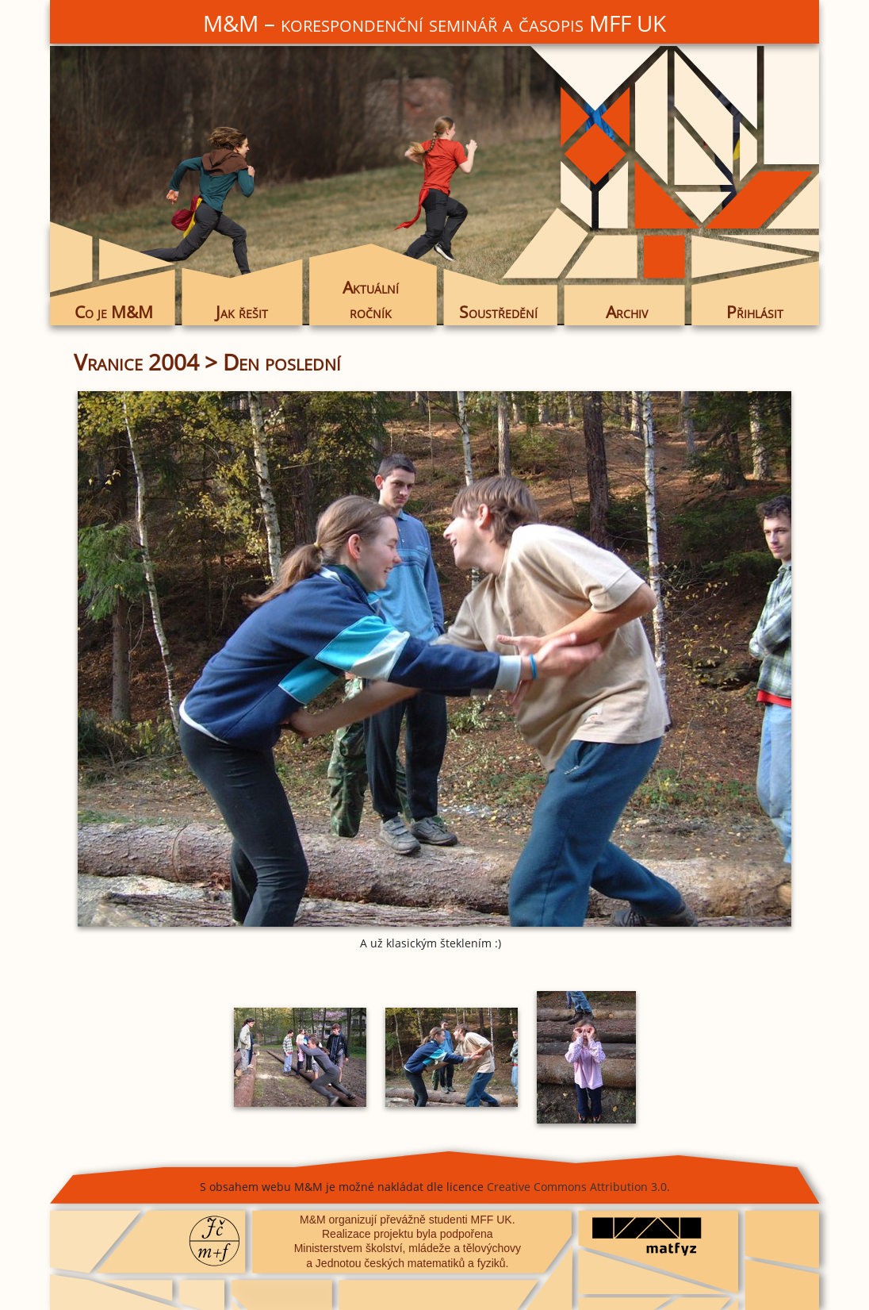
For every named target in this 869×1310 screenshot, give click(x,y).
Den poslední (282, 362)
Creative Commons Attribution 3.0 (577, 1186)
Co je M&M (114, 312)
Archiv (627, 312)
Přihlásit (754, 312)
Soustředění (498, 312)
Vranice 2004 (136, 362)
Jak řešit (242, 312)
